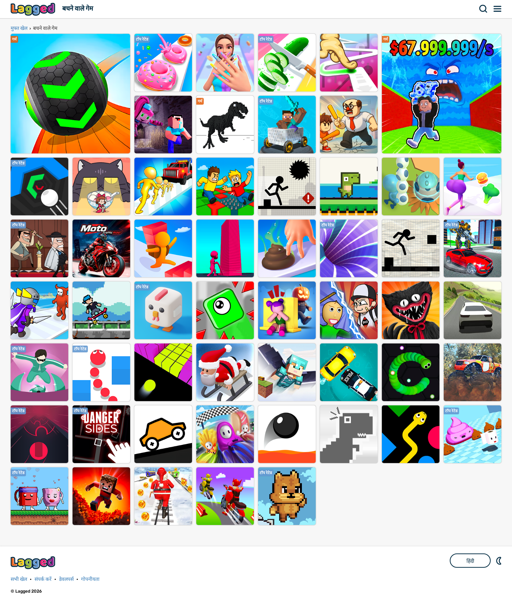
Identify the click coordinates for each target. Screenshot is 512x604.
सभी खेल (19, 579)
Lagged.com (34, 562)
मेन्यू (498, 9)
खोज (483, 9)
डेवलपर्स (66, 579)
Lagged (34, 9)
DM (499, 560)
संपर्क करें (43, 579)
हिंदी (470, 561)
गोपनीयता (90, 579)
